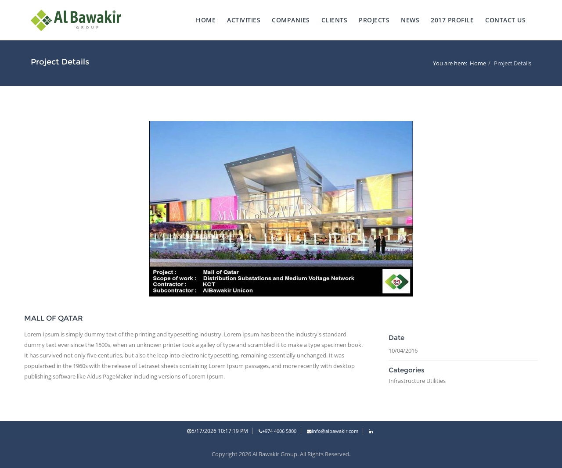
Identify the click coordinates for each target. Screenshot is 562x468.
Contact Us (505, 20)
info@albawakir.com (332, 431)
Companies (291, 20)
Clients (334, 20)
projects (374, 20)
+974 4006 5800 (277, 431)
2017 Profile (452, 20)
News (410, 20)
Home (206, 20)
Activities (243, 20)
